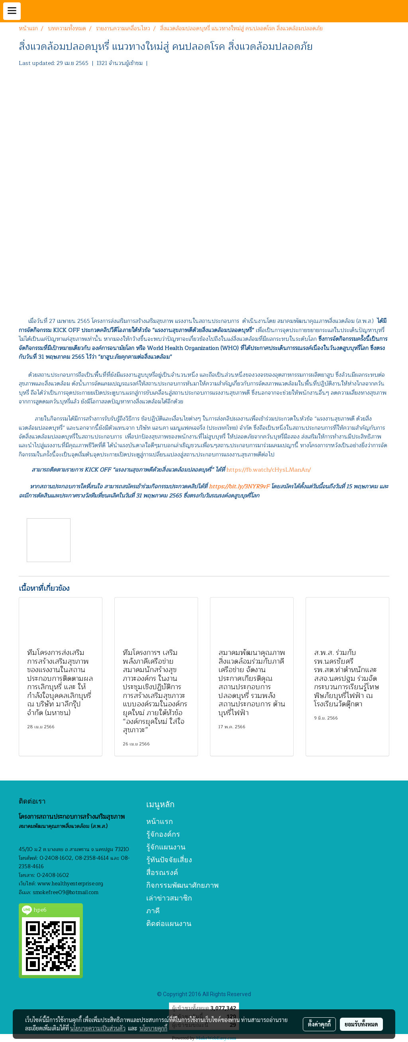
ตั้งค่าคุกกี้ (319, 1024)
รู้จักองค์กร (163, 834)
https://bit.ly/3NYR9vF (239, 486)
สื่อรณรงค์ (162, 872)
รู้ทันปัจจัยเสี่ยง (169, 859)
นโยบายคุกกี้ (153, 1028)
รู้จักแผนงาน (165, 847)
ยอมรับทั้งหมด (361, 1024)
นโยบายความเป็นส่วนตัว (98, 1028)
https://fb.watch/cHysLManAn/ (268, 469)
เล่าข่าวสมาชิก (169, 898)
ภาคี (153, 910)
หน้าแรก (159, 821)
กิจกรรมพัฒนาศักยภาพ (182, 885)
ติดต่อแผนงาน (168, 923)
